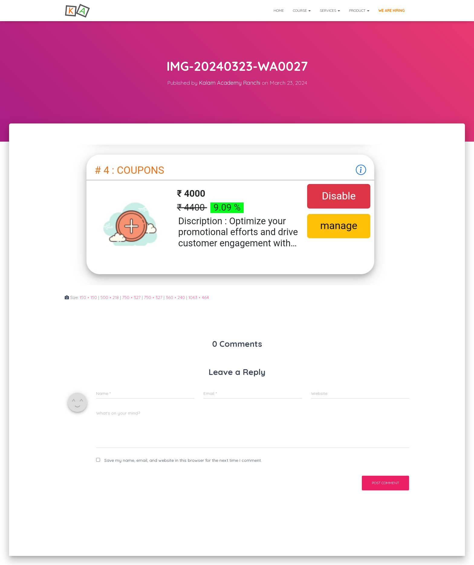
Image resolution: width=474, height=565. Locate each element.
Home (279, 10)
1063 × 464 (198, 297)
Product (359, 10)
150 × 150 (88, 297)
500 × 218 (109, 297)
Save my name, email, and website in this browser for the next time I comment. (183, 460)
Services (330, 10)
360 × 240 (175, 297)
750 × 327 (131, 297)
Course (302, 10)
